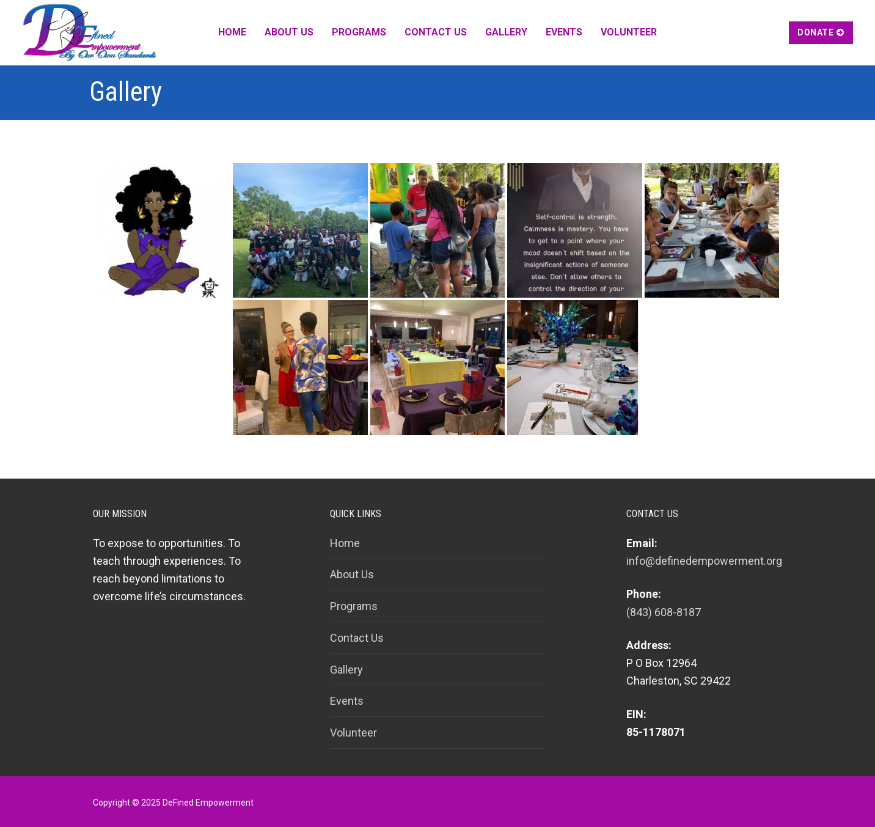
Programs (354, 606)
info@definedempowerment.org (704, 560)
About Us (352, 574)
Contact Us (357, 637)
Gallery (346, 669)
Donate (820, 32)
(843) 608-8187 (663, 612)
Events (347, 700)
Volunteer (353, 732)
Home (345, 543)
